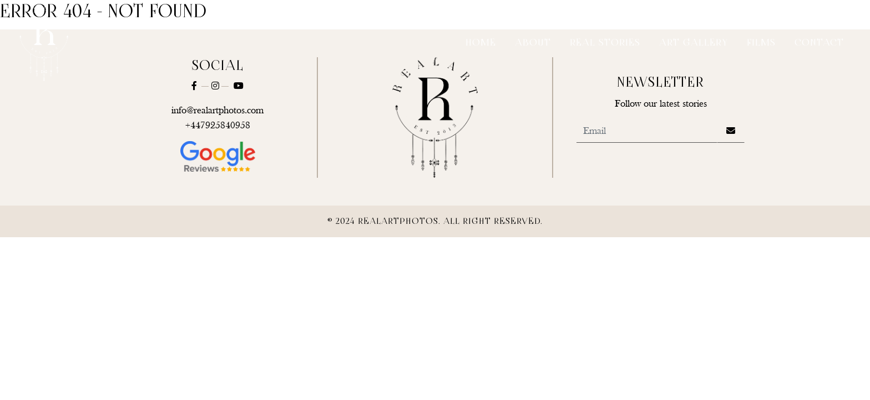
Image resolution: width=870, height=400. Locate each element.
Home (481, 43)
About (533, 43)
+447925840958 (217, 126)
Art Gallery (693, 43)
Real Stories (605, 43)
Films (761, 43)
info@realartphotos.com (217, 111)
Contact (819, 43)
